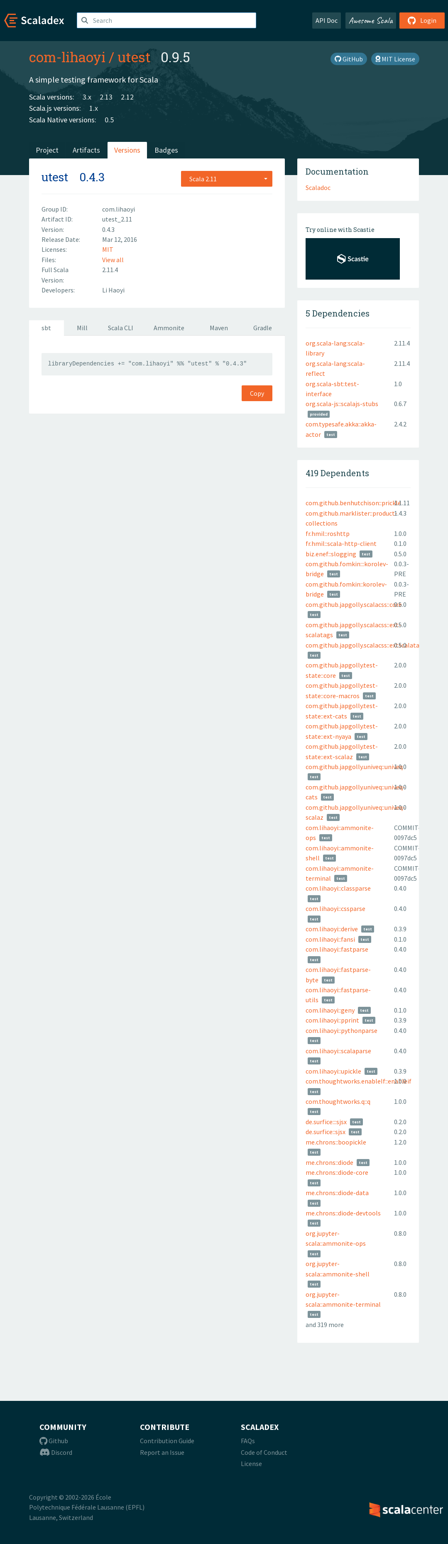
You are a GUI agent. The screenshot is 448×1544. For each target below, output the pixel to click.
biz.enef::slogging (331, 554)
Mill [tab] (82, 328)
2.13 (106, 97)
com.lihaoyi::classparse (338, 888)
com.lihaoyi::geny (330, 1010)
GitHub (349, 59)
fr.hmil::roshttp (328, 533)
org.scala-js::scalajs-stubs (342, 403)
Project (47, 150)
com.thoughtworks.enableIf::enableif (358, 1081)
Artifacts (86, 150)
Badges (166, 150)
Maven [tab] (219, 328)
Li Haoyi (113, 290)
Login (422, 20)
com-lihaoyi (67, 57)
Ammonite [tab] (169, 328)
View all (113, 260)
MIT (107, 249)
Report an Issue (162, 1452)
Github (53, 1441)
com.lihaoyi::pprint (332, 1020)
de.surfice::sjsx (325, 1132)
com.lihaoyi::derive (332, 929)
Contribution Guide (167, 1441)
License (251, 1463)
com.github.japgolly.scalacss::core (354, 604)
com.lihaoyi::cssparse (335, 908)
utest (134, 57)
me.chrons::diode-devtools (343, 1213)
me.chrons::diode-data (337, 1192)
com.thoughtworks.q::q (338, 1101)
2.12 (127, 97)
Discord (55, 1452)
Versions (127, 150)
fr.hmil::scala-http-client (341, 543)
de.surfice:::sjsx (326, 1122)
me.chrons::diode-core (337, 1172)
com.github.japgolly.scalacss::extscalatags (366, 645)
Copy (257, 393)
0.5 (109, 119)
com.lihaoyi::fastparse (337, 949)
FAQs (248, 1441)
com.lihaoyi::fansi (330, 939)
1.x (93, 108)
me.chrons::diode (329, 1162)
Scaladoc (318, 187)
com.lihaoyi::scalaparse (338, 1051)
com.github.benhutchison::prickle (353, 503)
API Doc (327, 20)
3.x (87, 97)
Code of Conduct (264, 1452)
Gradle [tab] (262, 328)
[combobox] (226, 179)
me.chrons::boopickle (336, 1142)
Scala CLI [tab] (120, 328)
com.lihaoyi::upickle (333, 1071)
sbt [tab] (46, 328)
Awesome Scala (371, 20)
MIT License (395, 59)
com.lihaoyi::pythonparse (341, 1030)
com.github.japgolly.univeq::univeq (354, 766)
